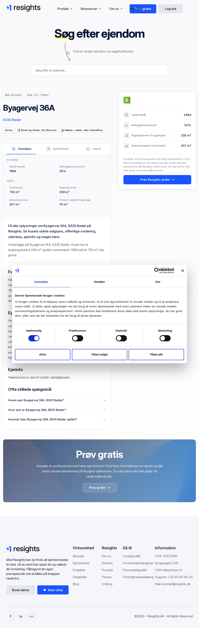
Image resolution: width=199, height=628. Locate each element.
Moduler (78, 556)
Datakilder (80, 577)
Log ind (170, 9)
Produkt (107, 570)
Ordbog (107, 584)
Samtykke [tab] (41, 281)
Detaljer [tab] (99, 281)
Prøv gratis (143, 9)
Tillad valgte (99, 354)
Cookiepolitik (132, 556)
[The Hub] (31, 616)
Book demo (20, 590)
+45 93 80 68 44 (180, 577)
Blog (76, 584)
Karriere (107, 563)
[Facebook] (10, 616)
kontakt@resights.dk (176, 584)
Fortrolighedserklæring (138, 577)
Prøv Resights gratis (157, 179)
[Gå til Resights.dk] (23, 8)
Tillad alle (156, 354)
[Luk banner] (182, 270)
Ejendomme (81, 563)
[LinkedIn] (21, 616)
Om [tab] (157, 281)
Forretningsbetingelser (138, 563)
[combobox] (99, 70)
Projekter (79, 570)
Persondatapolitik (135, 570)
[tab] (21, 148)
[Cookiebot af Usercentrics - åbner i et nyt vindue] (157, 270)
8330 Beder (12, 120)
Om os (106, 556)
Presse (107, 577)
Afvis (42, 354)
